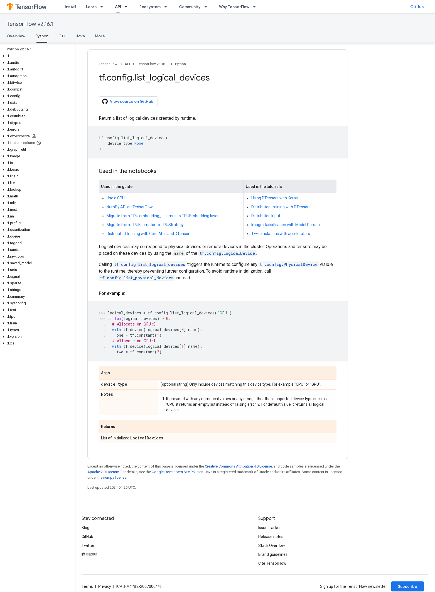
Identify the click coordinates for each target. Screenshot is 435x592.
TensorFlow (108, 64)
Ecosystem (150, 6)
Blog (85, 527)
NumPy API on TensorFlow (130, 207)
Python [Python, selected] (41, 35)
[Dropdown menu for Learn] (103, 6)
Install (70, 6)
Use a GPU (116, 198)
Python (180, 64)
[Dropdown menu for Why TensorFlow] (256, 6)
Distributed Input (265, 216)
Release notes (270, 536)
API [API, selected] (118, 6)
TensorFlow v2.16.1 (30, 24)
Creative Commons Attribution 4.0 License (238, 466)
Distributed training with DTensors (281, 207)
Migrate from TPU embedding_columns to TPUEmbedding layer (163, 216)
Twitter (88, 545)
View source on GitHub (127, 101)
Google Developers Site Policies (177, 472)
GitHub (417, 6)
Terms (87, 586)
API (127, 64)
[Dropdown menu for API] (127, 6)
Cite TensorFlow (272, 563)
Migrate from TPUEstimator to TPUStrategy (145, 224)
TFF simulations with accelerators (280, 233)
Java (80, 35)
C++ (62, 35)
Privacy (104, 586)
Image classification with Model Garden (285, 224)
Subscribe (407, 586)
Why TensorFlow (234, 6)
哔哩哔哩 (89, 554)
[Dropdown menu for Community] (207, 6)
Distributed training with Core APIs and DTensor (148, 233)
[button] (36, 56)
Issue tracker (269, 527)
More (100, 35)
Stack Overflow (271, 545)
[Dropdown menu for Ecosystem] (167, 6)
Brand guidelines (272, 554)
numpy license (114, 477)
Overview (16, 35)
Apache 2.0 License (103, 472)
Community (190, 6)
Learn (91, 6)
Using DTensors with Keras (274, 198)
